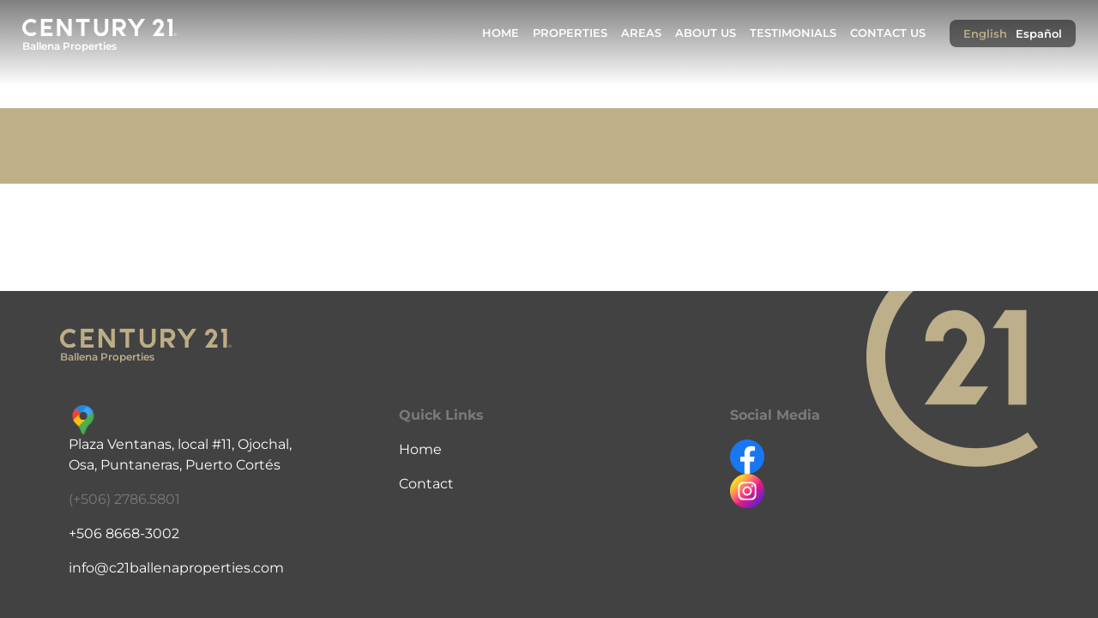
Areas (641, 33)
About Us (705, 33)
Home (500, 33)
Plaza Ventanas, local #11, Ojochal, (180, 444)
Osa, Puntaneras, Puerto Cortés (175, 465)
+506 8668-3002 (124, 533)
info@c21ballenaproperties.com (176, 568)
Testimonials (793, 33)
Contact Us (888, 33)
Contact (426, 484)
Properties (570, 33)
